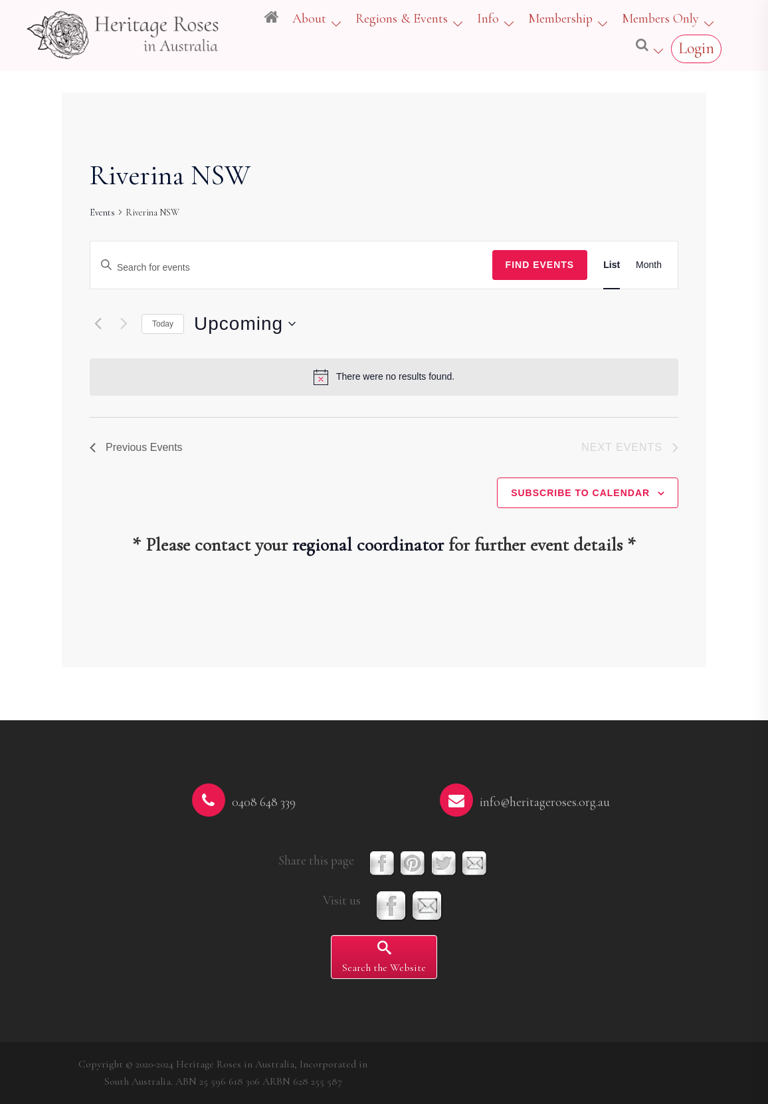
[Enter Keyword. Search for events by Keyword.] (291, 268)
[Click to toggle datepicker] (245, 324)
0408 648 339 (264, 802)
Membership (560, 19)
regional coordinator (368, 544)
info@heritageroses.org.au (545, 802)
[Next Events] (124, 324)
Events (102, 212)
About (309, 19)
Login (696, 48)
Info (488, 19)
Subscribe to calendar (580, 492)
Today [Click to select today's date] (162, 324)
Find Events (540, 264)
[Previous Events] (98, 324)
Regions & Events (401, 19)
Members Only (660, 19)
